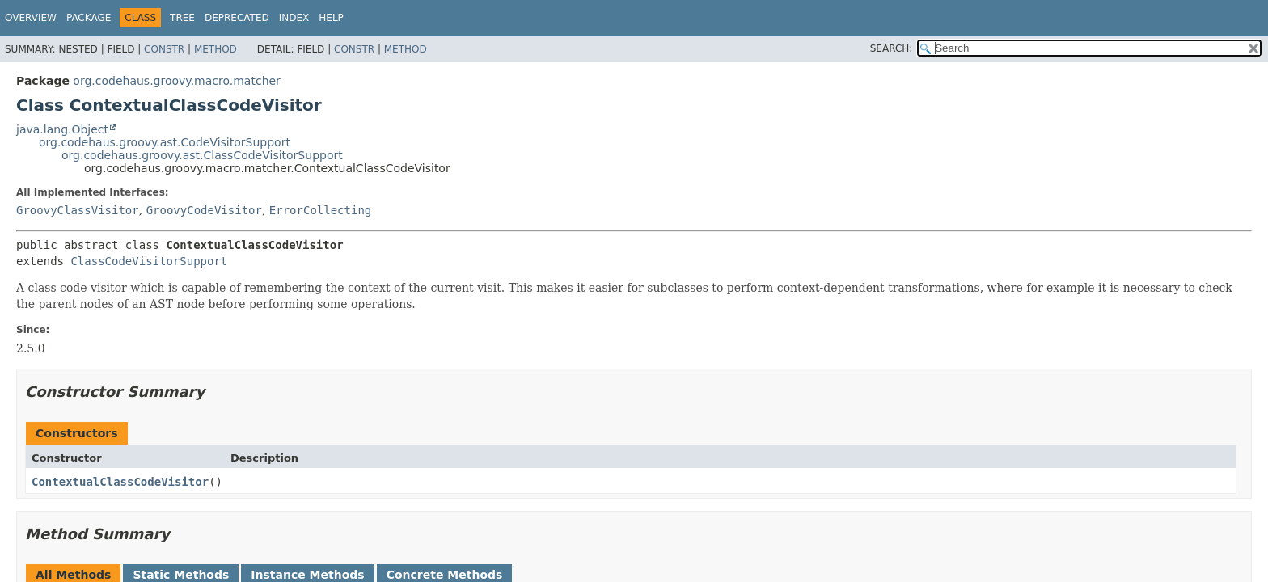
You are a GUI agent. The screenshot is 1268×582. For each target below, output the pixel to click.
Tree (182, 17)
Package (88, 17)
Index (294, 17)
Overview (31, 17)
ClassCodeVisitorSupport (148, 261)
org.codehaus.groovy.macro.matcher (177, 80)
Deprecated (237, 17)
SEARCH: (891, 48)
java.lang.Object (62, 129)
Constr (164, 49)
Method (215, 49)
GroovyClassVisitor (77, 210)
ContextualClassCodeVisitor (120, 481)
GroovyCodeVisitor (204, 210)
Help (331, 17)
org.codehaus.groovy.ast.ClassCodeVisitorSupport (202, 155)
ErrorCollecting (320, 210)
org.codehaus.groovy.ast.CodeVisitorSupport (164, 142)
